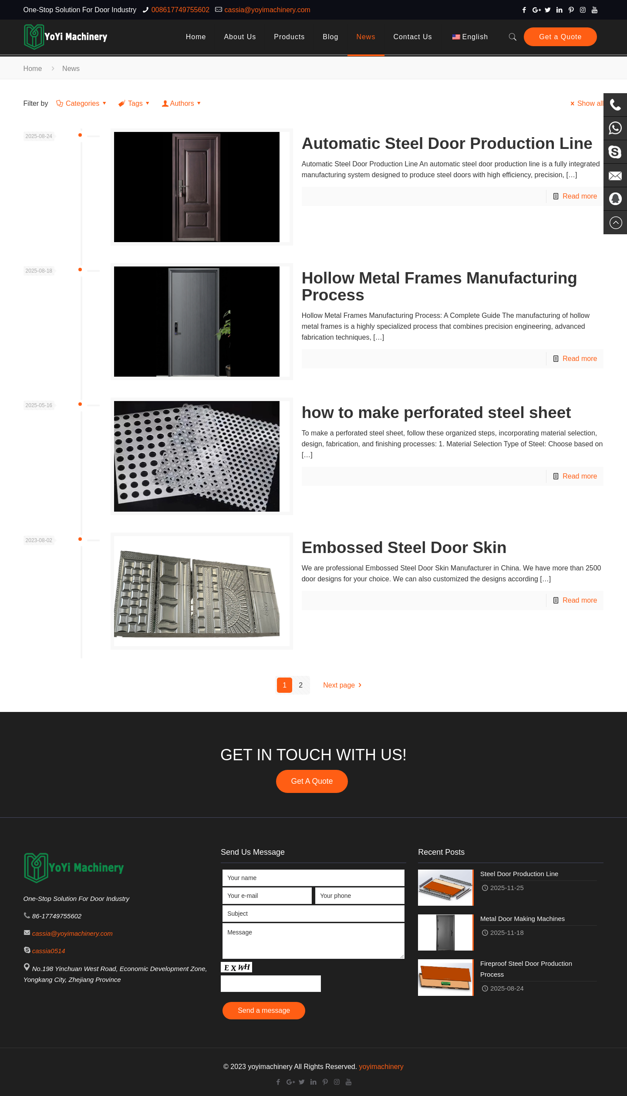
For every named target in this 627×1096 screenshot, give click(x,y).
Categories (82, 103)
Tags (135, 103)
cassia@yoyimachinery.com (267, 9)
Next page (343, 685)
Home (33, 68)
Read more (580, 196)
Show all (586, 103)
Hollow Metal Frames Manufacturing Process (439, 286)
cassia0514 (48, 950)
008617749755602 (180, 9)
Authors (182, 103)
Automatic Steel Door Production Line (447, 143)
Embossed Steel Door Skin (404, 547)
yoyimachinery (381, 1066)
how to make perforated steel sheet (436, 413)
